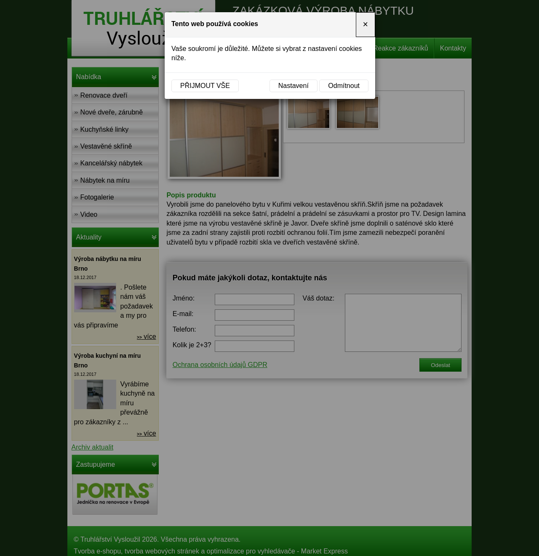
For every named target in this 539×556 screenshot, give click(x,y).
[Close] (365, 24)
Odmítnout (344, 85)
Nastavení (293, 85)
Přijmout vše (205, 85)
